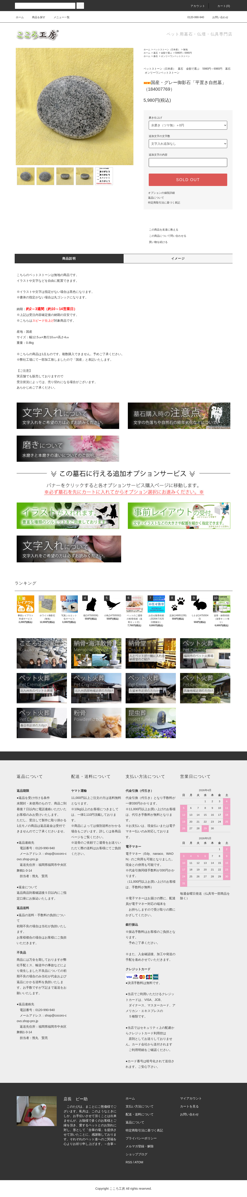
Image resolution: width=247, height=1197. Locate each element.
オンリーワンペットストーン (175, 56)
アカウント (195, 6)
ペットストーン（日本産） (166, 49)
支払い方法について (140, 1106)
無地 (185, 49)
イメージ (178, 258)
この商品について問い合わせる (165, 235)
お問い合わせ (217, 17)
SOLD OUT (188, 180)
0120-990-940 (193, 17)
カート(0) (221, 6)
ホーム (20, 17)
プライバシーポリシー (141, 1138)
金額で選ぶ (166, 53)
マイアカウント (191, 1098)
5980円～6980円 (183, 53)
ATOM (139, 1162)
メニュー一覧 (59, 17)
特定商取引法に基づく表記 (164, 202)
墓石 (155, 53)
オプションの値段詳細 (161, 192)
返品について (156, 197)
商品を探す (36, 17)
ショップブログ (136, 1154)
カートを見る (189, 1106)
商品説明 (69, 258)
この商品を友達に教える (161, 229)
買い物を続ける (156, 242)
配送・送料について (140, 1114)
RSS (129, 1162)
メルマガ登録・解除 (140, 1146)
